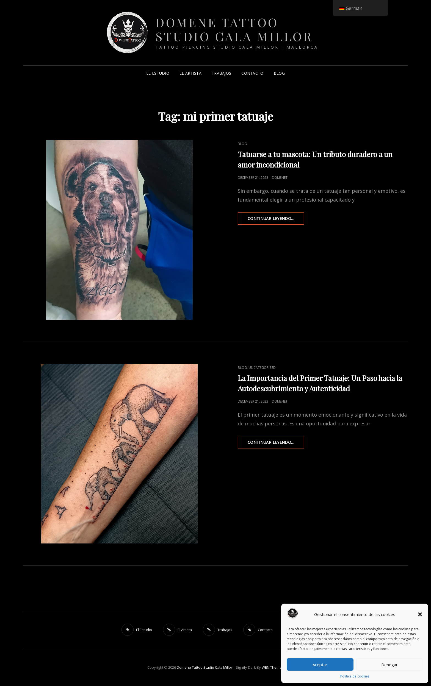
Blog (279, 73)
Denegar (389, 664)
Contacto (252, 73)
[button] (420, 614)
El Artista (190, 73)
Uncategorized (262, 367)
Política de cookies (354, 676)
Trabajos (221, 73)
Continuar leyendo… (276, 220)
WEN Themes (273, 667)
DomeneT (280, 177)
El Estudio (157, 73)
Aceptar (320, 664)
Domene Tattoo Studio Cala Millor (234, 29)
